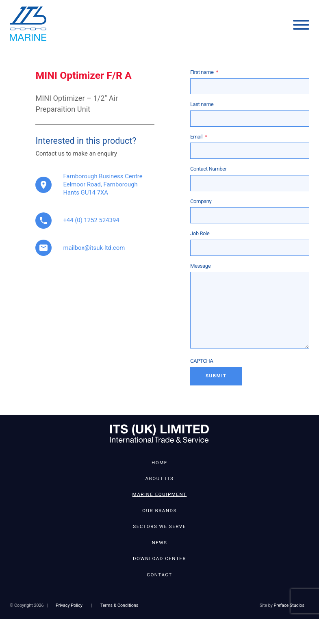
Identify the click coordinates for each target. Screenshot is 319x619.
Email (198, 137)
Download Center (159, 558)
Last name (201, 104)
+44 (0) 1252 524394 (91, 220)
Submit (216, 376)
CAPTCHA (201, 361)
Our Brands (159, 510)
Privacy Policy (69, 605)
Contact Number (208, 169)
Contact (159, 575)
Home (159, 462)
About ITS (159, 478)
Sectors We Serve (159, 526)
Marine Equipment (159, 494)
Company (200, 201)
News (159, 542)
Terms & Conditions (119, 605)
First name (204, 72)
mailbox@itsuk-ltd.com (94, 247)
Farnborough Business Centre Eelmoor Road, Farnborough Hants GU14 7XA (102, 184)
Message (200, 266)
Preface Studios (288, 605)
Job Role (199, 233)
